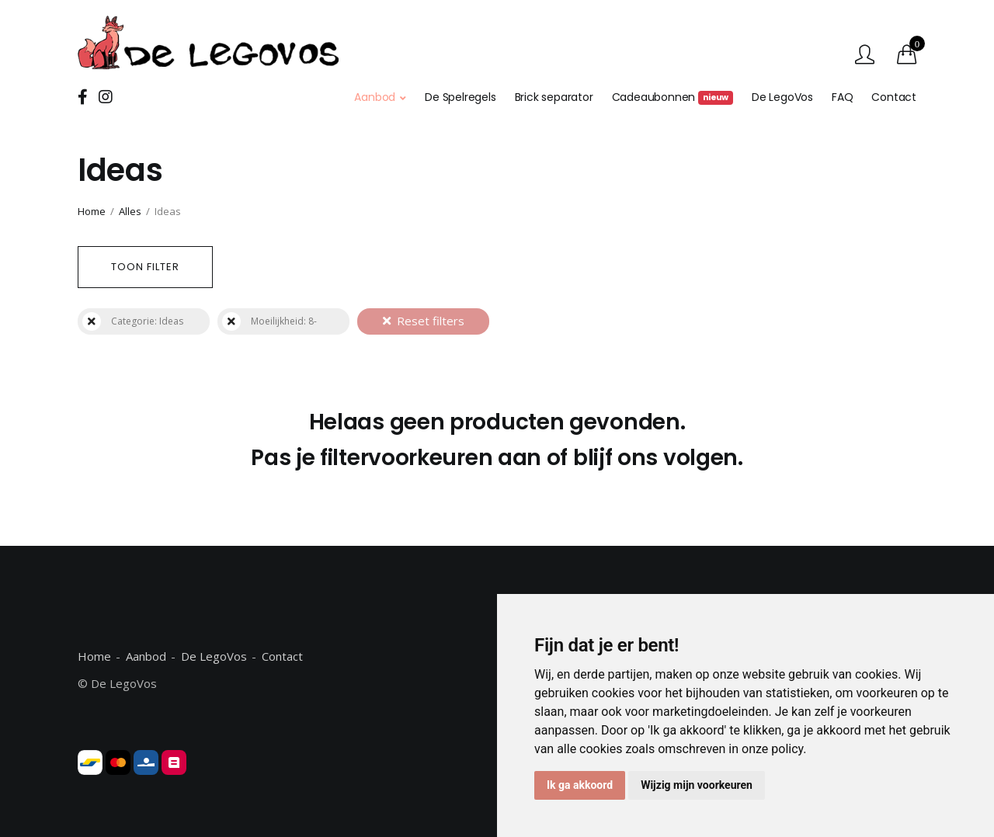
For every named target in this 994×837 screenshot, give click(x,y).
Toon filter (145, 266)
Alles (130, 211)
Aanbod (374, 97)
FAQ (842, 97)
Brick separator (554, 97)
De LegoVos (782, 97)
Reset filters (423, 320)
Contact (893, 97)
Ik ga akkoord (580, 785)
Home (92, 211)
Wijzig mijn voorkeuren (696, 785)
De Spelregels (460, 97)
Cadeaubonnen (672, 97)
